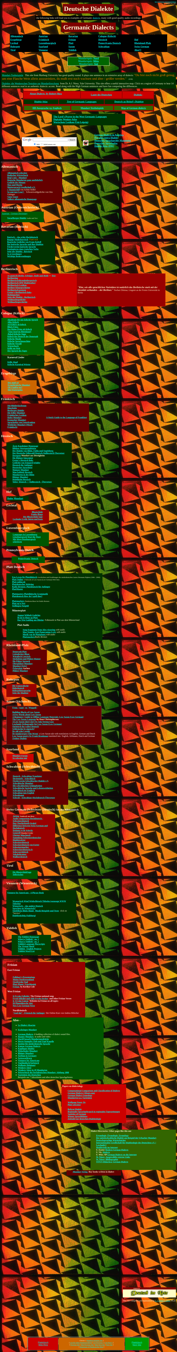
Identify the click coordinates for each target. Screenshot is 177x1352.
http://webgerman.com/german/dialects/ (165, 2)
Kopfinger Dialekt (26, 1048)
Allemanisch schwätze (17, 173)
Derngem (16, 455)
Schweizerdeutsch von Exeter (26, 845)
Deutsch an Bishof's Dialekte (129, 101)
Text (54, 276)
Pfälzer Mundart (20, 671)
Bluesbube (12, 408)
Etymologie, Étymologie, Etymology (112, 1135)
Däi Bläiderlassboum (16, 406)
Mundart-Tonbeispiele (12, 75)
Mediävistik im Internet (107, 1147)
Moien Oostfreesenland (23, 979)
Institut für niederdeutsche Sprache (34, 1044)
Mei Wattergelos (15, 390)
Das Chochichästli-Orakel (24, 823)
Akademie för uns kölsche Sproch (22, 320)
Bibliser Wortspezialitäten (24, 448)
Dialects (106, 1152)
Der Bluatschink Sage (33, 517)
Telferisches (18, 874)
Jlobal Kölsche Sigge (16, 334)
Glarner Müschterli (21, 835)
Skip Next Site (100, 1345)
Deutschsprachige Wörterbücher (111, 1140)
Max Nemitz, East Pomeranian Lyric (39, 632)
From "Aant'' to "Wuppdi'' (24, 708)
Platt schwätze (74, 1105)
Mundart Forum (20, 756)
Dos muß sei (13, 383)
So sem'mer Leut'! (15, 192)
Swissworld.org (25, 1058)
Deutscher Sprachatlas (105, 143)
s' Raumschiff (13, 190)
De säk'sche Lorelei (21, 731)
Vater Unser (12, 197)
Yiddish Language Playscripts (31, 944)
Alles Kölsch (13, 322)
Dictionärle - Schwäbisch (24, 778)
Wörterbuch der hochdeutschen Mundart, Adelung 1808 (43, 1072)
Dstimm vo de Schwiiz (23, 830)
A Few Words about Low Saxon (26, 714)
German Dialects (25, 1034)
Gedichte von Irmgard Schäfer (26, 463)
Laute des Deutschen (101, 94)
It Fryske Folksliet (21, 996)
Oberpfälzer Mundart (22, 663)
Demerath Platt (20, 652)
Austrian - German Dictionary (14, 213)
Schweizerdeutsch (21, 842)
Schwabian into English (23, 793)
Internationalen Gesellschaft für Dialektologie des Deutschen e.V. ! (126, 1143)
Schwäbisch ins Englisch (24, 790)
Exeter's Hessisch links (22, 460)
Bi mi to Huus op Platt (27, 618)
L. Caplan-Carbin (162, 1301)
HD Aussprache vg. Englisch (47, 108)
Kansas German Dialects (29, 1046)
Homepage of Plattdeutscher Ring (91, 1347)
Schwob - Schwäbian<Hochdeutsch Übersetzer (34, 798)
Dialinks (138, 94)
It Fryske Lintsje (21, 1001)
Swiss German (141, 46)
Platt (70, 43)
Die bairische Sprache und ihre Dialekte (25, 244)
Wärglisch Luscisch (21, 656)
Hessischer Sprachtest (22, 467)
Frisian (72, 39)
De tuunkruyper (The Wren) (25, 734)
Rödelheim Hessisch (21, 479)
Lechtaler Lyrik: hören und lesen (28, 519)
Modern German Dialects (116, 1150)
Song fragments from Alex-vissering (39, 630)
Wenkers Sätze (24, 1068)
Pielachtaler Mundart (28, 1051)
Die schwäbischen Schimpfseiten (27, 786)
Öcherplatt (18, 668)
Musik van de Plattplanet (34, 634)
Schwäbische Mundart (23, 783)
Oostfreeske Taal (20, 982)
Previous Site (75, 1345)
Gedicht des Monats (16, 182)
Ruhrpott (15, 46)
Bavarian (73, 36)
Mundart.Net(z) (20, 666)
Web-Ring (43, 1345)
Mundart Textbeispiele (92, 108)
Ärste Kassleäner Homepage (25, 446)
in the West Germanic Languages (90, 116)
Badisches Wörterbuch (17, 175)
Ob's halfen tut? (15, 387)
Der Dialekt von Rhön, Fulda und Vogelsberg (32, 451)
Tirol (12, 50)
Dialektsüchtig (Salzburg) (24, 915)
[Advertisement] (145, 1317)
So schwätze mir (19, 758)
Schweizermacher (21, 847)
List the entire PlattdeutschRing (81, 1343)
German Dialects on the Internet (122, 1155)
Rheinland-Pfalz (142, 43)
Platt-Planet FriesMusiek (24, 984)
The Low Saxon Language (24, 719)
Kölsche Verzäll (14, 344)
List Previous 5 (98, 1343)
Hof (136, 39)
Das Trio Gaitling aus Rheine (30, 620)
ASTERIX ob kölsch (17, 324)
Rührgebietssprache (21, 690)
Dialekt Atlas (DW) (104, 146)
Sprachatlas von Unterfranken (21, 422)
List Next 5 (109, 1343)
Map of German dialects (133, 108)
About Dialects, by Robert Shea (46, 93)
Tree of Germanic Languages (81, 101)
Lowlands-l (101, 1145)
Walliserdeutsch (20, 857)
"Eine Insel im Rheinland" (19, 332)
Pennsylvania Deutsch (109, 43)
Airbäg (16, 816)
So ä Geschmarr (14, 254)
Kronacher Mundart (16, 420)
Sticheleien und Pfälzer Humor (27, 659)
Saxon (71, 46)
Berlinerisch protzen (16, 290)
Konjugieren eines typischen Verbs (23, 249)
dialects (96, 18)
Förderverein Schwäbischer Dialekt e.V (30, 781)
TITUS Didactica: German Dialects (112, 1162)
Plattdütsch (43, 1342)
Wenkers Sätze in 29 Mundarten (32, 1070)
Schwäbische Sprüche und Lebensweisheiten (33, 788)
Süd (96, 64)
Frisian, (16, 987)
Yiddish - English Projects (29, 949)
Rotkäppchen (13, 295)
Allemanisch (16, 36)
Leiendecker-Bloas (21, 654)
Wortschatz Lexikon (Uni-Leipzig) (70, 122)
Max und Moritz (14, 185)
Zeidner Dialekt (19, 738)
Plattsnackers (18, 601)
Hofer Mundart (14, 417)
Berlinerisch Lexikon (17, 285)
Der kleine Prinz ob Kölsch (19, 329)
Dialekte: (6, 83)
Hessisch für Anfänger (22, 465)
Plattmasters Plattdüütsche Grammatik (30, 594)
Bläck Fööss (13, 327)
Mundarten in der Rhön (23, 475)
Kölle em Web (13, 348)
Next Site (109, 1345)
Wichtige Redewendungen (19, 256)
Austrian (43, 36)
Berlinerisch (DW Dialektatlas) (21, 283)
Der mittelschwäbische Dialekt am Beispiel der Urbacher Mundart (126, 1138)
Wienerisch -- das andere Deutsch (27, 906)
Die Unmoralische (20, 686)
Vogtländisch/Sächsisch (28, 1063)
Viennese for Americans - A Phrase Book (25, 893)
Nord (96, 58)
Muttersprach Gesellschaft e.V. (21, 187)
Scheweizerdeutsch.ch (23, 849)
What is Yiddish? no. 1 (28, 939)
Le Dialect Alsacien (26, 1025)
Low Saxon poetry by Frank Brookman (30, 736)
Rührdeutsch (18, 688)
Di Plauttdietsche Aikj (23, 1003)
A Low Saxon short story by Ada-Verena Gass (33, 722)
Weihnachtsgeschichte (17, 302)
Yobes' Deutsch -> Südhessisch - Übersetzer (32, 482)
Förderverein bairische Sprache (21, 247)
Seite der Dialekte (20, 693)
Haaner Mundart (26, 1037)
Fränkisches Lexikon (16, 415)
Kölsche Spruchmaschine (18, 341)
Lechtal (14, 43)
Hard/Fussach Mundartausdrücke (33, 1039)
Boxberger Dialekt (15, 410)
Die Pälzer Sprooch (21, 661)
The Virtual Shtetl (26, 946)
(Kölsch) (111, 36)
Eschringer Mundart (27, 1030)
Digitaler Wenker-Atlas (65, 119)
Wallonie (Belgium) (26, 1065)
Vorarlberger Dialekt (16, 218)
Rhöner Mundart (20, 477)
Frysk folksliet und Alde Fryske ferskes (30, 998)
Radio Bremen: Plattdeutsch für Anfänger (31, 587)
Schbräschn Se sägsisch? (23, 729)
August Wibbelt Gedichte (28, 615)
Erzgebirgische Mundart (19, 385)
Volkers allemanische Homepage (22, 199)
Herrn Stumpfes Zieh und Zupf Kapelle (36, 1041)
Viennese (43, 50)
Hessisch (102, 39)
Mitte (96, 61)
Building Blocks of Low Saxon (26, 712)
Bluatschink (37, 512)
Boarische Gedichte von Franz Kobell (24, 242)
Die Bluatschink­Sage (22, 872)
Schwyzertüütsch (20, 852)
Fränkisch (44, 39)
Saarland (43, 46)
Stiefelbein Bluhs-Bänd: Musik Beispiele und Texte (35, 911)
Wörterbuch (13, 346)
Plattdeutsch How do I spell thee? (27, 596)
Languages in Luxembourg (25, 534)
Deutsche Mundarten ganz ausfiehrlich (25, 180)
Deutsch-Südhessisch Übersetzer (50, 453)
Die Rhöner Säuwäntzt (22, 458)
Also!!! (137, 50)
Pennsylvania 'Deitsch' (28, 558)
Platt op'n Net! (18, 603)
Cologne (102, 36)
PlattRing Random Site (95, 1341)
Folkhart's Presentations (24, 977)
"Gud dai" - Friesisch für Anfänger (29, 1013)
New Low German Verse (24, 1006)
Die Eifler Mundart (16, 413)
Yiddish (72, 50)
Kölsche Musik (14, 339)
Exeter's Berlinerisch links (19, 292)
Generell (16, 833)
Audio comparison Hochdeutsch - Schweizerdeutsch (28, 819)
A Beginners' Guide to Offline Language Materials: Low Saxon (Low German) (47, 717)
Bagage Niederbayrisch (17, 239)
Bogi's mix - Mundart (17, 178)
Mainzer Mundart (20, 470)
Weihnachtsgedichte (16, 299)
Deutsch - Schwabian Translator (27, 776)
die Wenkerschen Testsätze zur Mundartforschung (35, 83)
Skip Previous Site (87, 1345)
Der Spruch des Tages (17, 351)
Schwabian (103, 46)
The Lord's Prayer (63, 116)
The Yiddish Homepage (28, 937)
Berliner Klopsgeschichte (18, 287)
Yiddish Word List (26, 951)
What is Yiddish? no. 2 (28, 941)
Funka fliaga (37, 514)
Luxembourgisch (47, 43)
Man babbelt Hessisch (22, 472)
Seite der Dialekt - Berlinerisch (21, 297)
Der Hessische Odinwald (23, 453)
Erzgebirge (16, 39)
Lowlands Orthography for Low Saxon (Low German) (37, 724)
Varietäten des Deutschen (29, 1075)
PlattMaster (17, 589)
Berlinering (12, 278)
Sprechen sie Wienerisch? (24, 908)
